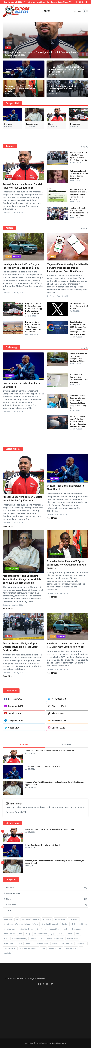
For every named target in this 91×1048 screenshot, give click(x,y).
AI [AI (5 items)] (17, 919)
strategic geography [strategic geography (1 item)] (29, 948)
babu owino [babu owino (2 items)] (60, 919)
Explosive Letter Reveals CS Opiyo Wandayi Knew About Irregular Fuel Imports (21, 88)
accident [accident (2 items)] (8, 919)
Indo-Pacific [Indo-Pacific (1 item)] (9, 934)
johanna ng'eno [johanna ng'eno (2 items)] (40, 934)
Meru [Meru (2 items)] (33, 938)
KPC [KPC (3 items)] (6, 938)
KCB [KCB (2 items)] (60, 934)
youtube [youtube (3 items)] (7, 953)
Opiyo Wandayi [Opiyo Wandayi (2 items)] (41, 943)
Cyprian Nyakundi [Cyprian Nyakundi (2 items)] (50, 924)
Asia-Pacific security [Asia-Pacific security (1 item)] (30, 919)
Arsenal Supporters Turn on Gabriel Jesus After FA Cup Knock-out (41, 52)
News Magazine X (58, 1043)
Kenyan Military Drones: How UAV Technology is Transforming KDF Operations (33, 327)
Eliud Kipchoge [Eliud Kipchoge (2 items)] (26, 929)
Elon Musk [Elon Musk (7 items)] (41, 929)
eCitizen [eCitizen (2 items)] (83, 924)
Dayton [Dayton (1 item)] (65, 924)
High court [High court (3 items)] (75, 929)
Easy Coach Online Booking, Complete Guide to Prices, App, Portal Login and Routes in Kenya (34, 308)
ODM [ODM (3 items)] (20, 943)
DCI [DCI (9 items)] (73, 924)
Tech (8, 256)
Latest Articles (12, 448)
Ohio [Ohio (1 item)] (28, 943)
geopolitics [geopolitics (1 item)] (54, 929)
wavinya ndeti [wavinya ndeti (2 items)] (55, 948)
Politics (9, 228)
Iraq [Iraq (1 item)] (28, 934)
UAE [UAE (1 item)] (43, 948)
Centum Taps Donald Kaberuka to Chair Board (42, 766)
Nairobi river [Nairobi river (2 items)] (72, 938)
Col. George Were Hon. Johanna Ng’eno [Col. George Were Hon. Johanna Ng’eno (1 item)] (21, 924)
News (8, 48)
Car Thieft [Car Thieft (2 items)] (73, 919)
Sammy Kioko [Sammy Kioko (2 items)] (10, 948)
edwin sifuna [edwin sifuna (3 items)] (9, 929)
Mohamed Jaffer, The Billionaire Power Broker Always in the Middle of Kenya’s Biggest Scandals (66, 69)
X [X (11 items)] (80, 948)
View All (84, 147)
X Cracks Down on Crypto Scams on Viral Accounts (79, 305)
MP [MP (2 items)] (41, 938)
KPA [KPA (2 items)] (77, 934)
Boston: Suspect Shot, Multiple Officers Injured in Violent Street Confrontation (64, 88)
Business (10, 146)
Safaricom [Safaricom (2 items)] (81, 943)
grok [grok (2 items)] (65, 929)
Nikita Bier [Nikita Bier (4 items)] (9, 943)
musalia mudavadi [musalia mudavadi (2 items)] (55, 938)
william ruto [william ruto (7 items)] (71, 948)
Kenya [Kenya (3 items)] (69, 934)
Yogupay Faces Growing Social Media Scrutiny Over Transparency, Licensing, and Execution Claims (67, 268)
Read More (8, 526)
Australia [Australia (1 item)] (47, 919)
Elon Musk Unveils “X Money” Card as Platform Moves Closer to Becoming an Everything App (79, 421)
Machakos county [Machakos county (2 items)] (19, 938)
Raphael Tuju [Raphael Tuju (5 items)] (67, 943)
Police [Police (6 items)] (54, 943)
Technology (11, 347)
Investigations (12, 568)
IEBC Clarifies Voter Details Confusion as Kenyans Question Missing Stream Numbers (78, 194)
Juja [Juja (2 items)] (53, 934)
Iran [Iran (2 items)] (20, 934)
